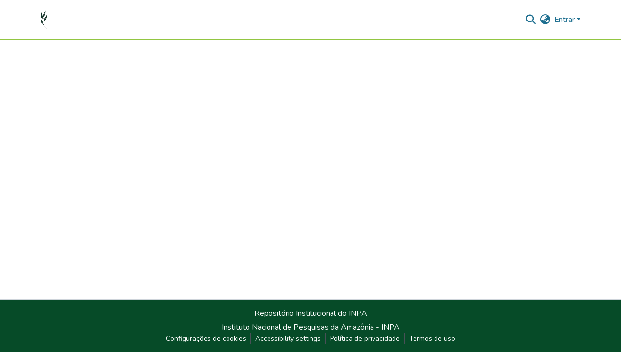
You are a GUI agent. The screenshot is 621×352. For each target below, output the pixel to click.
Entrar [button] (565, 19)
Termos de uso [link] (432, 338)
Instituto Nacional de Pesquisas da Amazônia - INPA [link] (311, 327)
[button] (44, 19)
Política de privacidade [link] (365, 338)
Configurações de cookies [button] (206, 338)
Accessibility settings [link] (288, 338)
